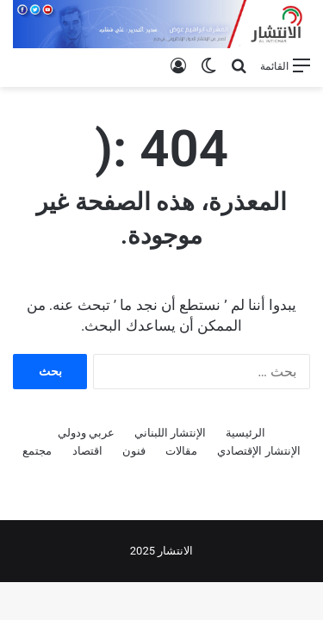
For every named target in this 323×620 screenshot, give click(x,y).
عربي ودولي (86, 432)
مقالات (181, 450)
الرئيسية (245, 432)
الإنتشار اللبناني (170, 432)
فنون (134, 450)
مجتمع (37, 450)
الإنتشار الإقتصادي (258, 450)
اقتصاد (87, 450)
